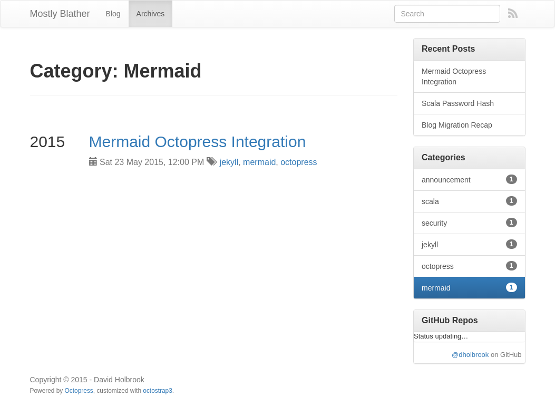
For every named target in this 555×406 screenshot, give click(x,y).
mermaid (259, 162)
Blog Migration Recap (457, 125)
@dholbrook (470, 355)
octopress (298, 162)
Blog (113, 13)
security (469, 222)
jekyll (229, 162)
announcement (469, 179)
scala (469, 201)
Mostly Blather (60, 13)
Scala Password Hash (458, 103)
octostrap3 (157, 390)
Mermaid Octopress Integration (197, 141)
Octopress (79, 390)
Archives (151, 13)
